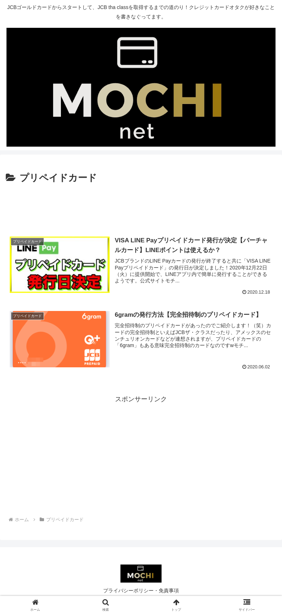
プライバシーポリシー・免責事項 (141, 590)
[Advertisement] (141, 206)
